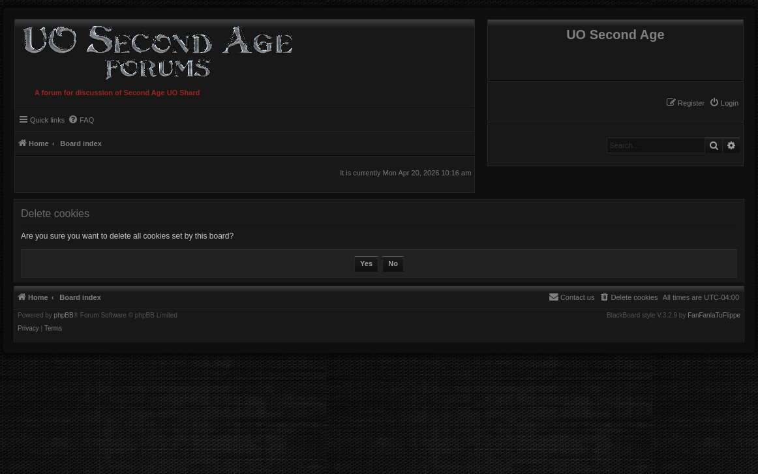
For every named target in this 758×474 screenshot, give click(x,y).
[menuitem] (723, 103)
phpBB (64, 315)
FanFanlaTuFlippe (714, 315)
